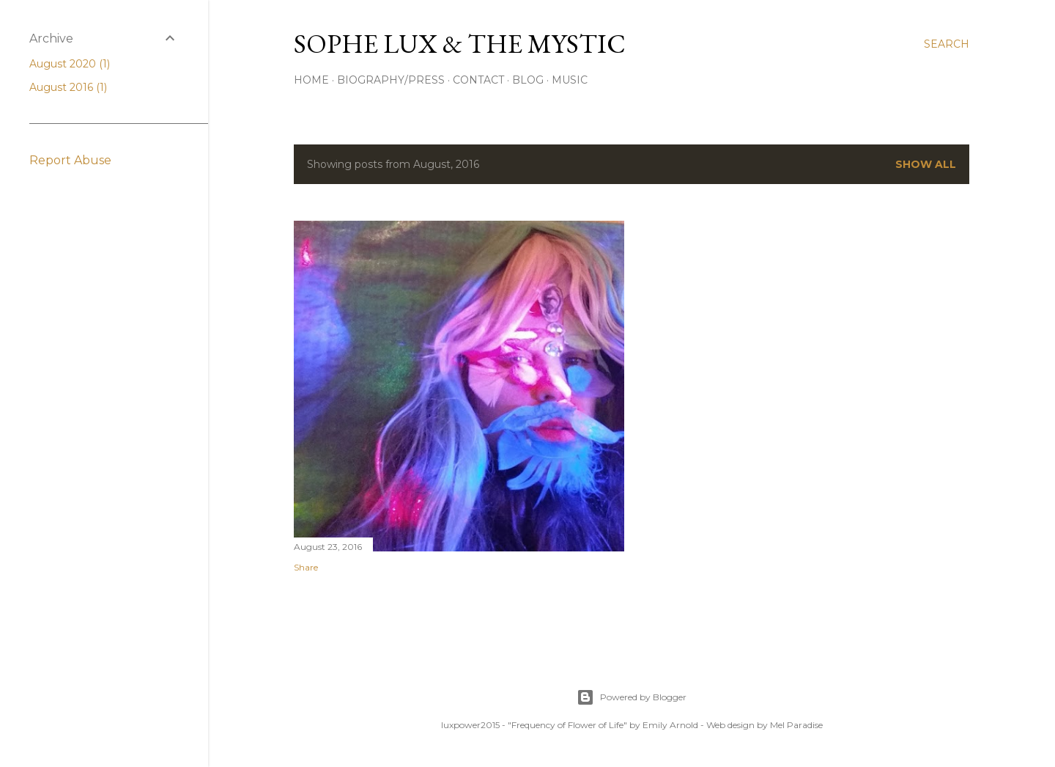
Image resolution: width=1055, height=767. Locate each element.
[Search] (946, 44)
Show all (925, 164)
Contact (478, 80)
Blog (528, 80)
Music (570, 80)
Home (311, 80)
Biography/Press (391, 80)
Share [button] (306, 567)
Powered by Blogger (631, 697)
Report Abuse (70, 160)
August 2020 (69, 63)
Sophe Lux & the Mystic (460, 43)
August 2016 (68, 87)
